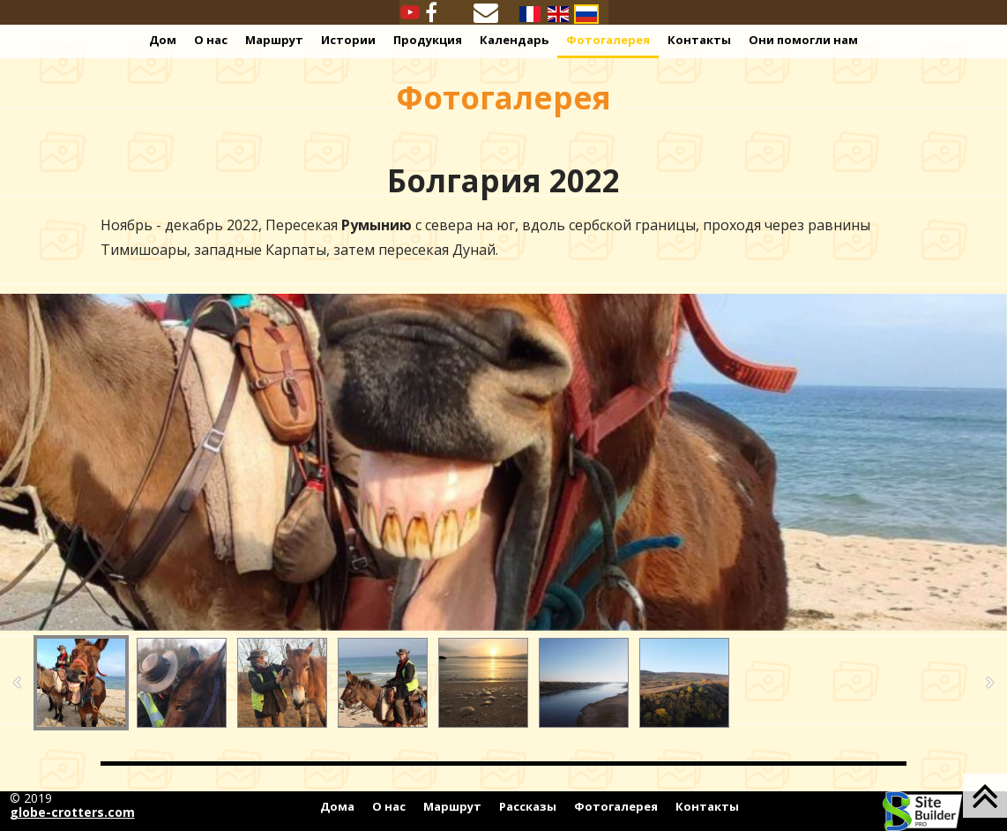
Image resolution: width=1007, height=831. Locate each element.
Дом (162, 40)
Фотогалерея (608, 40)
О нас (211, 40)
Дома (337, 806)
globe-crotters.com (72, 812)
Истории (348, 40)
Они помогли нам (803, 40)
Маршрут (274, 40)
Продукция (427, 40)
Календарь (514, 40)
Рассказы (527, 806)
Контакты (699, 40)
